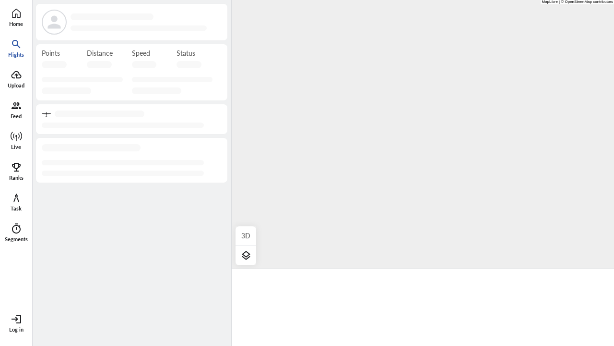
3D (245, 236)
